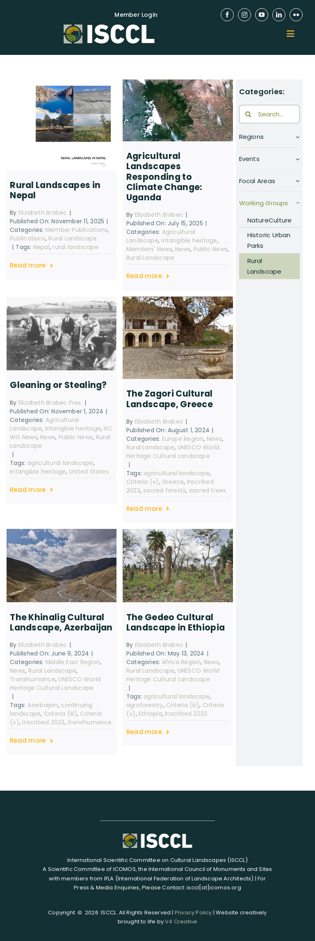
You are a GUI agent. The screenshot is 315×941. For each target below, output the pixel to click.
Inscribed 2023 (43, 722)
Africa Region (181, 662)
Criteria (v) (142, 482)
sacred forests (164, 490)
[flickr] (296, 14)
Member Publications (76, 230)
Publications (28, 238)
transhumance (90, 722)
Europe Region (183, 439)
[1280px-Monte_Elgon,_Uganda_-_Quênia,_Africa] (178, 82)
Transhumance (32, 679)
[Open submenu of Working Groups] (298, 205)
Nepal (41, 247)
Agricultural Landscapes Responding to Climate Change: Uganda (164, 176)
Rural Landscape (72, 238)
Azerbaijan (42, 705)
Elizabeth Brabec (42, 213)
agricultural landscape (60, 463)
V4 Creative (181, 921)
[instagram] (244, 14)
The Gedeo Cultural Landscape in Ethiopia (175, 622)
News (182, 249)
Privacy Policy (193, 912)
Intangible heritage (189, 240)
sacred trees (207, 490)
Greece (173, 482)
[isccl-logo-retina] (109, 24)
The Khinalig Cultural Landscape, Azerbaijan (61, 622)
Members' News (149, 249)
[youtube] (261, 14)
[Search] (248, 114)
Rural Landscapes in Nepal (55, 190)
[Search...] (269, 114)
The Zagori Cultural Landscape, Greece (169, 399)
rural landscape (75, 247)
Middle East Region (73, 662)
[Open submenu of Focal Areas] (298, 183)
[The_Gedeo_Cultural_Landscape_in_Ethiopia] (178, 532)
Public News (211, 249)
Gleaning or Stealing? (58, 385)
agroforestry (144, 705)
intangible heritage (38, 471)
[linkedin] (278, 14)
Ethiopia (150, 714)
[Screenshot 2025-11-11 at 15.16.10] (62, 82)
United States (89, 471)
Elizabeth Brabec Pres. (50, 403)
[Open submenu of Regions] (298, 139)
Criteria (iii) (60, 714)
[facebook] (227, 14)
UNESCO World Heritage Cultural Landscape (173, 451)
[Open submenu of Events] (298, 161)
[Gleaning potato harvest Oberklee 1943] (62, 299)
